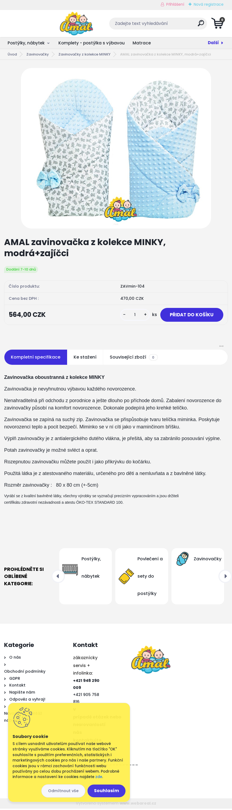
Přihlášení (175, 4)
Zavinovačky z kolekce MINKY (84, 54)
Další (213, 42)
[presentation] (58, 578)
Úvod (12, 54)
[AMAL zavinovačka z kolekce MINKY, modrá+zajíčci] (116, 148)
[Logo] (37, 23)
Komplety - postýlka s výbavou (91, 43)
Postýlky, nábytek (26, 43)
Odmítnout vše (63, 790)
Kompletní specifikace (35, 359)
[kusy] (130, 316)
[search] (181, 25)
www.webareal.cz (138, 805)
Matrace (142, 43)
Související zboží (134, 359)
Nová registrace (209, 4)
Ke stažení (85, 359)
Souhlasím (106, 791)
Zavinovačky (37, 54)
